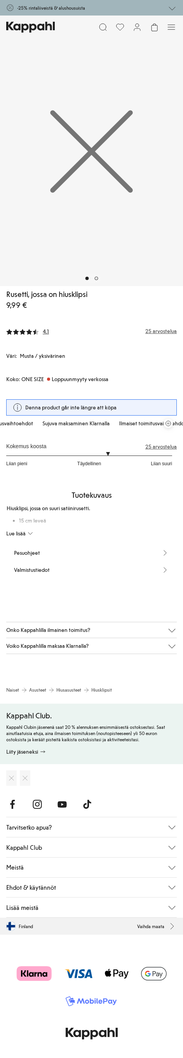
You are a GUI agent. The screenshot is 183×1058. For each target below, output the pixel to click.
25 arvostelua (161, 447)
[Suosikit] (120, 27)
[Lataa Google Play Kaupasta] (25, 778)
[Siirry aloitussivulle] (30, 27)
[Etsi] (103, 27)
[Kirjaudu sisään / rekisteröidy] (137, 27)
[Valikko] (171, 27)
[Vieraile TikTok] (87, 804)
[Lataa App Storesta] (11, 778)
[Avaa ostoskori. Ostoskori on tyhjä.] (154, 27)
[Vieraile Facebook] (12, 804)
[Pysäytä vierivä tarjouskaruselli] (168, 423)
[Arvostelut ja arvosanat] (91, 331)
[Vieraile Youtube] (62, 804)
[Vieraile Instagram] (37, 804)
